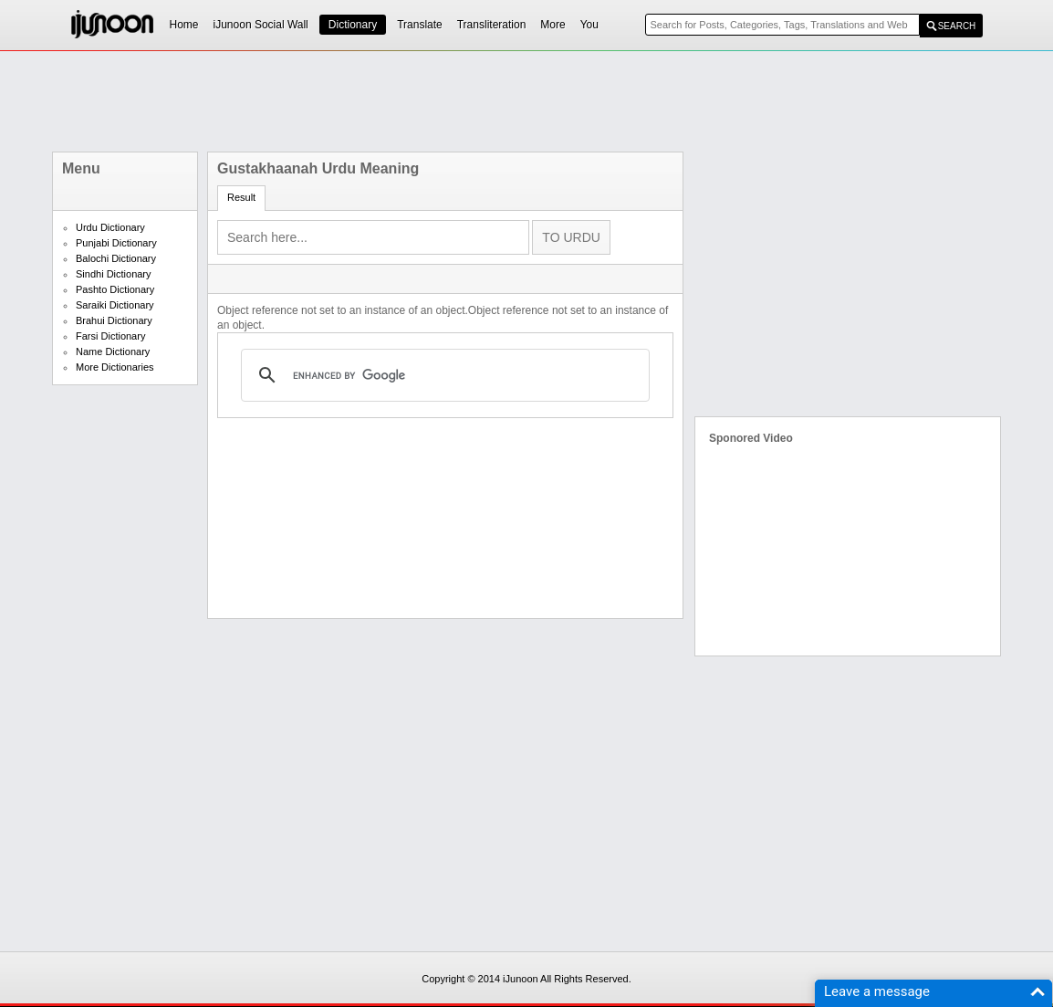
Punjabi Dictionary (116, 242)
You (589, 24)
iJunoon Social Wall (261, 24)
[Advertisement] (526, 101)
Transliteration (491, 24)
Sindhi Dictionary (113, 273)
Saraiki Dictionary (115, 304)
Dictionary (352, 24)
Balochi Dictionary (116, 258)
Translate (420, 24)
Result (241, 197)
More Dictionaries (115, 367)
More (552, 24)
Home (184, 24)
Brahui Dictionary (114, 320)
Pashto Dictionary (115, 289)
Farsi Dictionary (110, 335)
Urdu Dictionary (110, 227)
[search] (442, 375)
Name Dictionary (113, 351)
